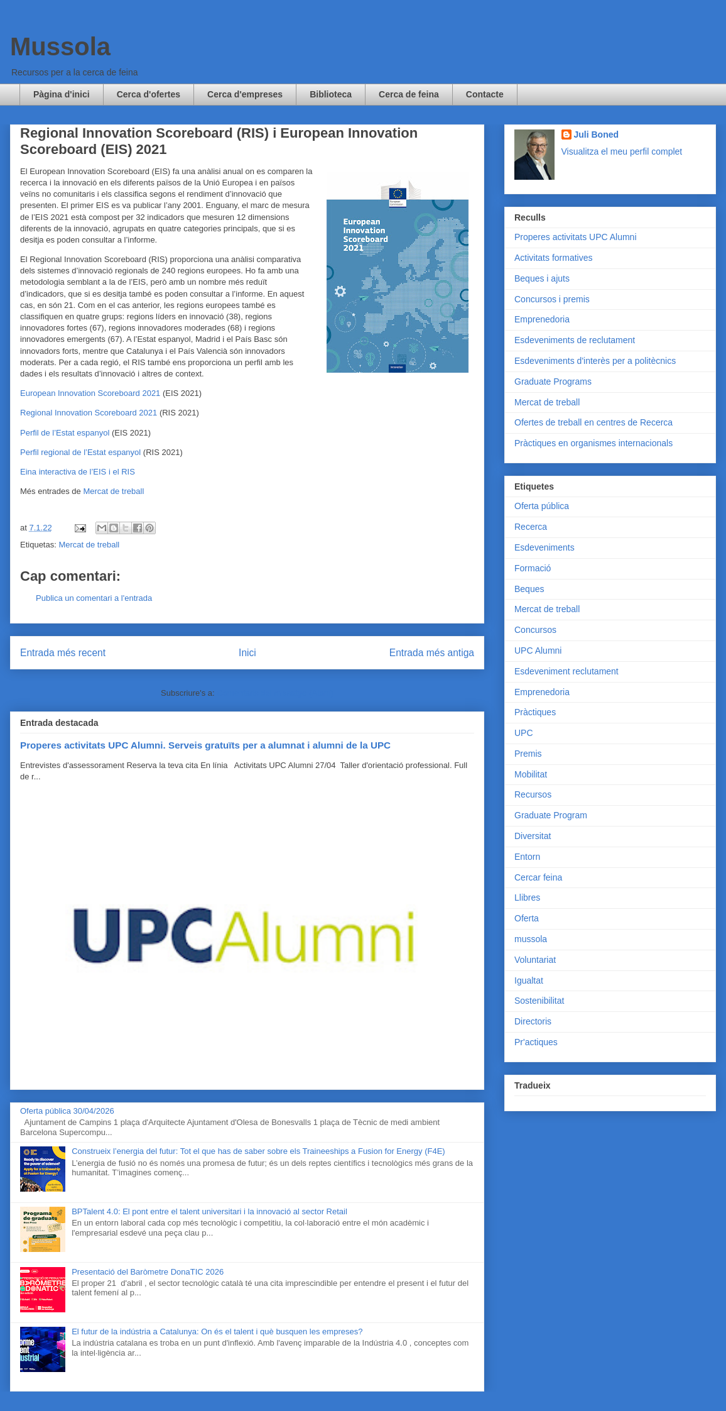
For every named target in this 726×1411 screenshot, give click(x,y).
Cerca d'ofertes (148, 94)
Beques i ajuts (542, 278)
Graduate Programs (553, 381)
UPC (523, 733)
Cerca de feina (409, 94)
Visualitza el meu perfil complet (622, 151)
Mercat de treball (113, 491)
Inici (247, 652)
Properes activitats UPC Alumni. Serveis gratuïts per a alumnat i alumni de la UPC (205, 745)
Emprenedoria (542, 319)
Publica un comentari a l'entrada (94, 598)
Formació (532, 568)
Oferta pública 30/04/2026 (67, 1111)
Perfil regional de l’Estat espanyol (80, 452)
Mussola (60, 46)
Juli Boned (596, 134)
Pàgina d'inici (61, 94)
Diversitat (532, 836)
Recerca (530, 527)
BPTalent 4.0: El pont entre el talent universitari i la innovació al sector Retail (209, 1211)
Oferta (526, 918)
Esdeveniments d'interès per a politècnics (595, 361)
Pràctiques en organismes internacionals (593, 443)
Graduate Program (550, 815)
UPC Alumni (537, 650)
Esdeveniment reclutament (566, 671)
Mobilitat (530, 774)
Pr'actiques (536, 1042)
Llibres (527, 897)
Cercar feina (538, 877)
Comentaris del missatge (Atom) (275, 693)
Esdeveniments (544, 547)
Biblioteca (331, 94)
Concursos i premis (552, 299)
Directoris (532, 1021)
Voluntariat (535, 960)
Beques (529, 589)
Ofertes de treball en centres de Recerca (593, 422)
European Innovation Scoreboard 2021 (90, 393)
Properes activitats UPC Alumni (575, 237)
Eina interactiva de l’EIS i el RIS (77, 471)
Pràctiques (535, 712)
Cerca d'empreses (245, 94)
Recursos (532, 794)
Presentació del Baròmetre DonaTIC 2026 (148, 1271)
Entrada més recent (63, 652)
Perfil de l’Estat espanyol (64, 432)
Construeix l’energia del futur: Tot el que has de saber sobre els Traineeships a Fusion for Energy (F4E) (258, 1151)
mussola (530, 939)
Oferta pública (541, 506)
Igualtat (528, 980)
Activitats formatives (553, 258)
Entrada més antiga (431, 652)
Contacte (485, 94)
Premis (528, 754)
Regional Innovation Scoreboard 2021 (88, 412)
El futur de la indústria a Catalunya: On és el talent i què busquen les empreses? (217, 1331)
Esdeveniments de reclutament (574, 340)
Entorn (527, 857)
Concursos (535, 630)
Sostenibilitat (539, 1001)
